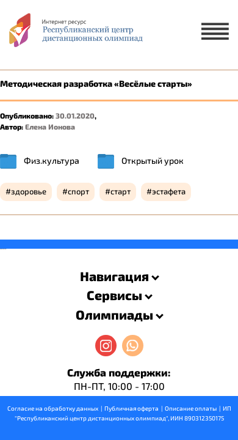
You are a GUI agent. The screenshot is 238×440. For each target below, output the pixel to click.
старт (120, 191)
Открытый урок (152, 160)
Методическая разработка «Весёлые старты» (96, 83)
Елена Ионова (50, 126)
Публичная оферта (131, 408)
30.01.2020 (75, 115)
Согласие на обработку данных (52, 408)
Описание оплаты (191, 408)
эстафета (169, 191)
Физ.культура (51, 160)
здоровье (28, 191)
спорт (78, 191)
